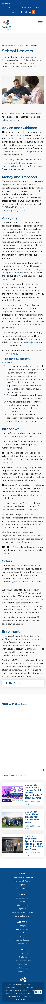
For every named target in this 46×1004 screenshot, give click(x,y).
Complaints (22, 884)
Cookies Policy (19, 999)
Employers (22, 909)
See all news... (22, 776)
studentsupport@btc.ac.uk (14, 210)
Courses (22, 894)
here (15, 353)
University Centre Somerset (22, 912)
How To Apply (15, 45)
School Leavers (9, 120)
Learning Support (22, 940)
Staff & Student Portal (16, 8)
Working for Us (22, 888)
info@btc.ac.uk (32, 151)
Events (22, 933)
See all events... (22, 704)
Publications (23, 971)
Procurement (22, 944)
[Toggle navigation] (40, 23)
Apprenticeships (22, 901)
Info (23, 950)
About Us (22, 922)
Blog (37, 8)
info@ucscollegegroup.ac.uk (22, 877)
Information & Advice (22, 881)
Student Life (23, 953)
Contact (15, 12)
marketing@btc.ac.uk (11, 166)
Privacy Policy (23, 964)
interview (21, 436)
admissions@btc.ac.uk (31, 342)
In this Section (23, 683)
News (30, 8)
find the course (9, 229)
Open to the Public (22, 929)
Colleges (22, 926)
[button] (41, 738)
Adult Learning (22, 905)
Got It (38, 992)
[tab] (23, 683)
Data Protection (23, 968)
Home (4, 45)
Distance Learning (22, 916)
